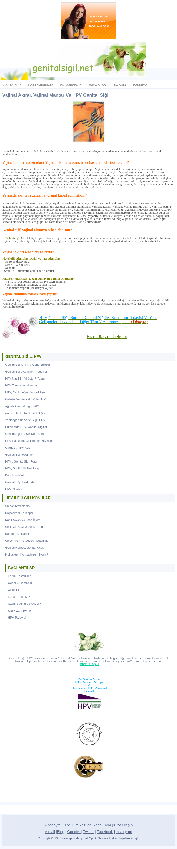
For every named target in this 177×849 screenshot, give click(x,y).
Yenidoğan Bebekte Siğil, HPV (25, 420)
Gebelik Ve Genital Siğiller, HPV (26, 399)
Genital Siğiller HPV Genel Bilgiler (27, 364)
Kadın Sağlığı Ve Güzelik (24, 603)
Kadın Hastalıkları (20, 576)
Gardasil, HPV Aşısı (18, 447)
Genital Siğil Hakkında (20, 482)
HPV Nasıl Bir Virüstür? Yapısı (25, 378)
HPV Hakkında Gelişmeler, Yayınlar (28, 440)
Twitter (88, 832)
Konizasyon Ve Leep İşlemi (23, 520)
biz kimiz (121, 83)
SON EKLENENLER (42, 83)
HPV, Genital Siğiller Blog (22, 468)
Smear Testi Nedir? (17, 506)
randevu (141, 83)
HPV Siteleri (13, 489)
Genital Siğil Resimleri (19, 454)
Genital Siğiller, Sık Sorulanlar (25, 434)
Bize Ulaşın (123, 825)
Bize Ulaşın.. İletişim (107, 336)
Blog (60, 832)
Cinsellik (13, 590)
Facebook (105, 832)
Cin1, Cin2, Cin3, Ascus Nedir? (25, 527)
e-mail (50, 832)
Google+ (74, 832)
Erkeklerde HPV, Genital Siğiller (26, 427)
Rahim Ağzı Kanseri (18, 533)
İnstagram (124, 832)
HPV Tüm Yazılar (76, 825)
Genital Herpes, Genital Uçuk (24, 547)
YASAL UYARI (99, 83)
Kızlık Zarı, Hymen (20, 610)
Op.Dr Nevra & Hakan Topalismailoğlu (114, 838)
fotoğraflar (72, 83)
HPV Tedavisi (17, 617)
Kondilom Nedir (15, 475)
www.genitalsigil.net (75, 838)
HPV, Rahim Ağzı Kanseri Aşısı (25, 392)
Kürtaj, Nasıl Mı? (19, 596)
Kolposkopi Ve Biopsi (19, 513)
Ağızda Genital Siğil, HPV (22, 406)
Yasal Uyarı (102, 825)
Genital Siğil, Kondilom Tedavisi (26, 371)
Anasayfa (13, 83)
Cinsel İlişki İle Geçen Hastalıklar (27, 540)
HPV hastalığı (11, 238)
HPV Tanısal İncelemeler (21, 385)
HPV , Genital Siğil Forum (22, 461)
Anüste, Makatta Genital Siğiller (26, 413)
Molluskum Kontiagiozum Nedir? (26, 554)
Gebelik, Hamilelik (20, 583)
